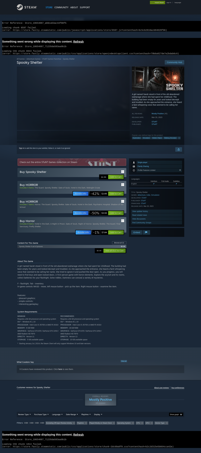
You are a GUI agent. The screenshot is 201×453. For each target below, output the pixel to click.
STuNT (154, 125)
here (60, 372)
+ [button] (179, 141)
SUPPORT (85, 7)
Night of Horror (85, 227)
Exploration (137, 141)
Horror (37, 208)
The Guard (39, 191)
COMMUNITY (61, 7)
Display (97, 418)
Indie (148, 198)
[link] (99, 197)
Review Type (23, 418)
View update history (140, 215)
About (74, 7)
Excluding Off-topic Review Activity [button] (59, 426)
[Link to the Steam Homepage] (29, 9)
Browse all (119, 246)
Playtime (84, 418)
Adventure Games (33, 62)
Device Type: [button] (160, 426)
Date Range (71, 418)
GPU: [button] (148, 426)
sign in (169, 2)
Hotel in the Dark (78, 191)
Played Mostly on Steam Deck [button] (100, 426)
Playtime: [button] (80, 426)
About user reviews (161, 391)
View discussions (139, 222)
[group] (100, 426)
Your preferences (177, 391)
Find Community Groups (141, 226)
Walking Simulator (170, 141)
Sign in (21, 152)
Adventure (142, 198)
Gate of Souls (64, 191)
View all (123, 364)
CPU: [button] (138, 426)
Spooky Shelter (51, 191)
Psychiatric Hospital (101, 208)
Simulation (146, 141)
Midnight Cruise (93, 191)
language (177, 2)
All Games (21, 62)
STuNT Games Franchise (51, 62)
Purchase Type (40, 418)
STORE (49, 7)
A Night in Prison (57, 227)
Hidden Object (157, 141)
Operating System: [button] (124, 426)
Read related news (139, 218)
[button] (116, 180)
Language (56, 418)
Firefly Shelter (35, 230)
